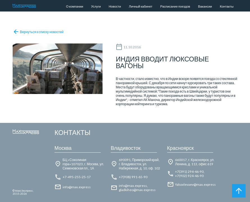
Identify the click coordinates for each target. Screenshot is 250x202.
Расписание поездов (175, 6)
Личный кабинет (141, 6)
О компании (74, 6)
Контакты (227, 6)
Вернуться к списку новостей (38, 31)
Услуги (96, 6)
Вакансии (205, 6)
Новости (115, 6)
